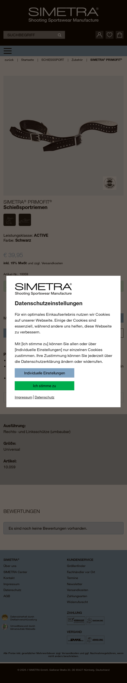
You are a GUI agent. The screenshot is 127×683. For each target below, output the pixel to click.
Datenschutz (44, 397)
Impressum (23, 397)
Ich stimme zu (44, 385)
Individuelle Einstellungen (44, 373)
